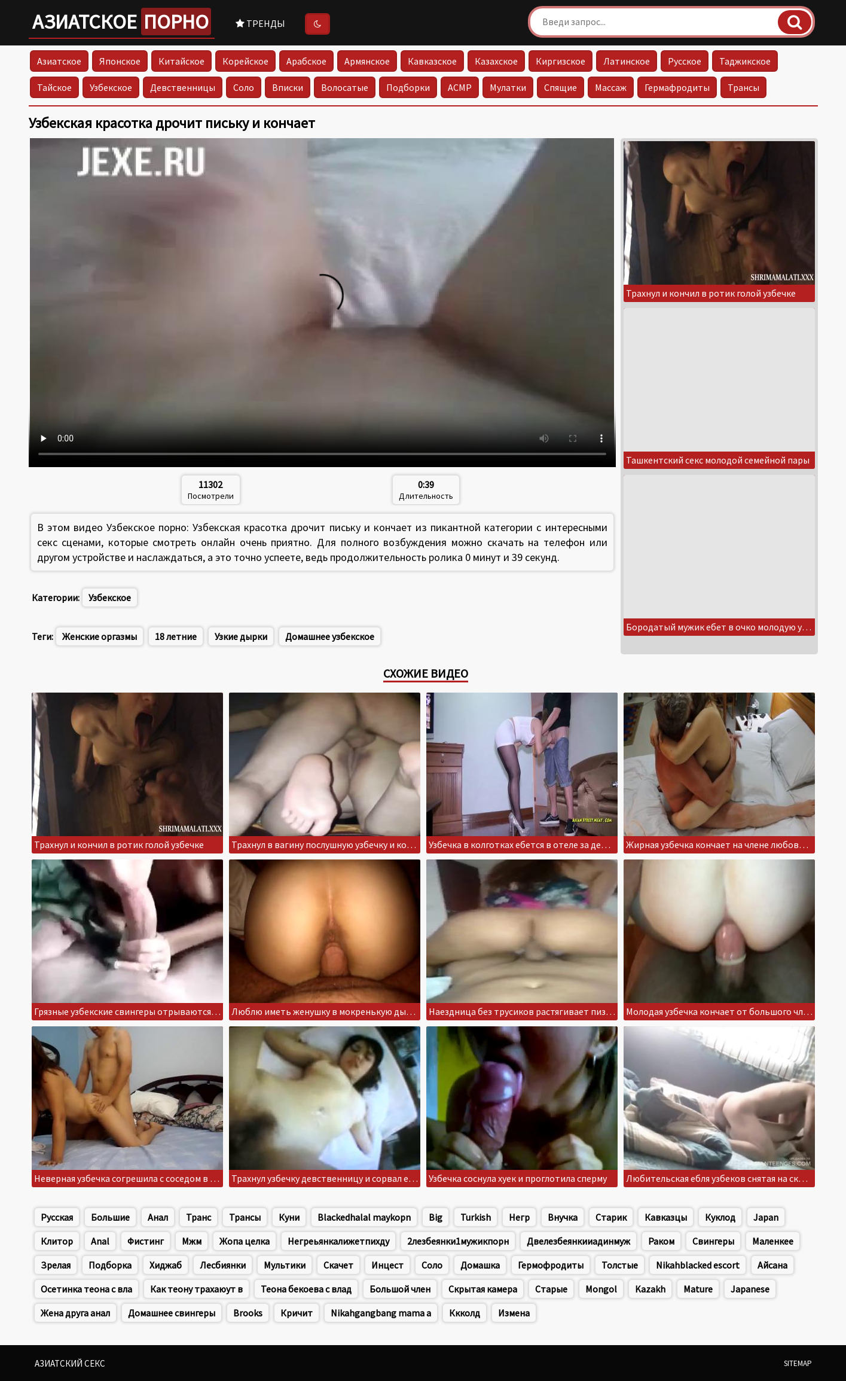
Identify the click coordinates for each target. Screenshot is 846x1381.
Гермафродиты (677, 87)
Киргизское (560, 61)
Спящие (560, 87)
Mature (698, 1289)
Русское (684, 61)
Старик (611, 1217)
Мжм (191, 1241)
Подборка (110, 1265)
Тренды (260, 23)
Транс (198, 1217)
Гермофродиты (551, 1265)
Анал (158, 1217)
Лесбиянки (223, 1265)
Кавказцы (666, 1217)
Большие (110, 1217)
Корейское (245, 61)
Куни (289, 1217)
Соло (243, 87)
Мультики (285, 1265)
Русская (57, 1217)
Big (435, 1217)
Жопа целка (244, 1241)
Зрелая (56, 1265)
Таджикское (745, 61)
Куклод (720, 1217)
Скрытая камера (482, 1289)
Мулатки (508, 87)
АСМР (460, 87)
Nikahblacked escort (698, 1265)
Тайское (54, 87)
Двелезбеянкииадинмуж (578, 1241)
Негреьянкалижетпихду (338, 1241)
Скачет (338, 1265)
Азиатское (121, 21)
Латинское (626, 61)
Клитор (57, 1241)
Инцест (387, 1265)
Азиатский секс (70, 1363)
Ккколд (464, 1313)
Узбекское (111, 87)
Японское (120, 61)
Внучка (563, 1217)
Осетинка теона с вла (86, 1289)
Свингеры (713, 1241)
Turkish (475, 1217)
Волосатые (344, 87)
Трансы (743, 87)
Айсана (772, 1265)
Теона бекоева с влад (306, 1289)
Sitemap (798, 1363)
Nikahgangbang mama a (381, 1313)
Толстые (619, 1265)
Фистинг (145, 1241)
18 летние (176, 636)
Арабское (306, 61)
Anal (100, 1241)
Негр (519, 1217)
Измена (514, 1313)
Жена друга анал (75, 1313)
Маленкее (772, 1241)
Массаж (611, 87)
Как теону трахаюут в (196, 1289)
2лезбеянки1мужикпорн (458, 1241)
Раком (661, 1241)
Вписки (287, 87)
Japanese (750, 1289)
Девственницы (182, 87)
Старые (551, 1289)
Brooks (247, 1313)
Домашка (480, 1265)
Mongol (601, 1289)
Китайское (181, 61)
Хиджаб (165, 1265)
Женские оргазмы (99, 636)
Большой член (399, 1289)
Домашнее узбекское (329, 636)
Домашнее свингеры (171, 1313)
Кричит (296, 1313)
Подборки (408, 87)
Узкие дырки (241, 636)
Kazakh (650, 1289)
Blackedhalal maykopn (364, 1217)
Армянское (367, 61)
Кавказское (432, 61)
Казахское (496, 61)
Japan (765, 1217)
